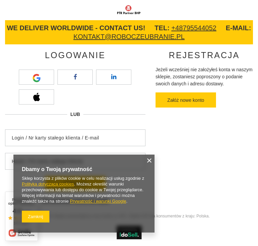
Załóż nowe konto (185, 100)
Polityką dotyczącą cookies (48, 184)
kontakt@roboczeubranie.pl (128, 36)
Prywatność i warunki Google (98, 201)
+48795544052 (193, 28)
